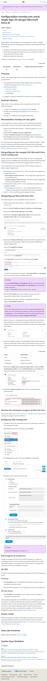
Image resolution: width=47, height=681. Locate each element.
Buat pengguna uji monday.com (14, 188)
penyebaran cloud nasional (23, 59)
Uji (4, 192)
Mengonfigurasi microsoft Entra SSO (14, 171)
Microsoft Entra (15, 12)
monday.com (8, 313)
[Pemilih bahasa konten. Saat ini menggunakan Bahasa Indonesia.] (6, 671)
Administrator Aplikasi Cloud (12, 91)
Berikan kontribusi (28, 674)
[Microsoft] (23, 2)
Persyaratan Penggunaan (22, 676)
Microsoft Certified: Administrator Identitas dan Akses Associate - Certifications (19, 657)
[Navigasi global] (1, 2)
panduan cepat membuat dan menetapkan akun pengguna (27, 413)
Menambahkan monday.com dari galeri (11, 34)
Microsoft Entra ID (25, 12)
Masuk (44, 2)
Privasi (35, 674)
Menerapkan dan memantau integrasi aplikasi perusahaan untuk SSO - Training (19, 649)
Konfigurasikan (8, 183)
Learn (2, 12)
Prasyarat (4, 30)
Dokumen (8, 12)
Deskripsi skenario (6, 32)
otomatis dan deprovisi (28, 111)
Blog (20, 674)
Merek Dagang (33, 676)
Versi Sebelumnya (13, 674)
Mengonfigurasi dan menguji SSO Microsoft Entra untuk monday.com (18, 36)
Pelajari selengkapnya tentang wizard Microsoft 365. (14, 148)
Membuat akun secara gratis (24, 85)
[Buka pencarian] (40, 2)
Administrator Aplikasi (11, 89)
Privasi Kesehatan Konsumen (7, 676)
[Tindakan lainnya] (44, 12)
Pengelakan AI (4, 674)
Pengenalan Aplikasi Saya (29, 610)
